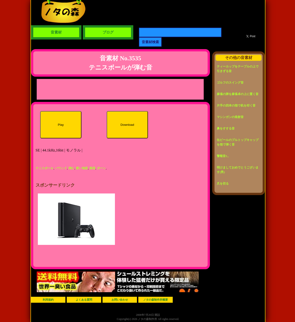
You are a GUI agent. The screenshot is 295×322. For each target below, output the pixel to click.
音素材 (56, 32)
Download (127, 124)
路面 (92, 168)
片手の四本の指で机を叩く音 (236, 105)
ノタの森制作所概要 (155, 299)
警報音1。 (223, 156)
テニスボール (44, 168)
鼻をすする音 (226, 128)
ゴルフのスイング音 (230, 82)
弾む (71, 168)
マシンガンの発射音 (230, 117)
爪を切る (223, 183)
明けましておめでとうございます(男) (238, 170)
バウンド (61, 168)
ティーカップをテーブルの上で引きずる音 (238, 69)
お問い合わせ (119, 299)
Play (61, 124)
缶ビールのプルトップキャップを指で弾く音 (238, 142)
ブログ (108, 32)
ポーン (101, 168)
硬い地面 (82, 168)
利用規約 (48, 299)
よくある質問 (84, 299)
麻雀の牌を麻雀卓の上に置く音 (238, 94)
